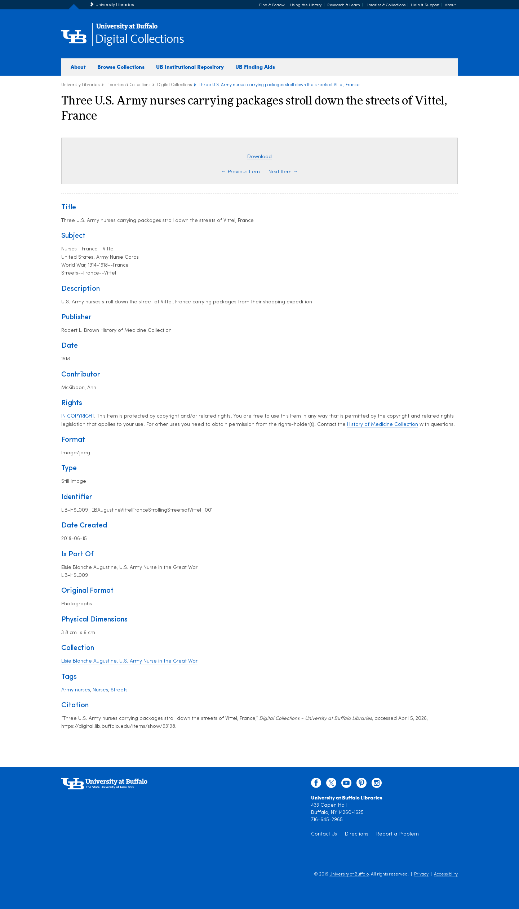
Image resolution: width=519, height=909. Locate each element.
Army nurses (75, 690)
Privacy (421, 874)
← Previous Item (240, 172)
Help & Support (425, 5)
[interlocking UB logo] (127, 29)
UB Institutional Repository (190, 67)
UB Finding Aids (255, 67)
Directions (356, 834)
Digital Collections (139, 39)
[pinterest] (361, 785)
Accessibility (446, 874)
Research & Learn (343, 5)
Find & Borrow (272, 5)
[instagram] (377, 785)
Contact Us (324, 834)
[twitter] (331, 785)
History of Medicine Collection (382, 424)
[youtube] (346, 785)
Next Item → (283, 172)
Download (259, 157)
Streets (119, 690)
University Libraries (115, 5)
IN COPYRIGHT (77, 416)
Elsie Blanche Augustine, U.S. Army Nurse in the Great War (129, 661)
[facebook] (316, 785)
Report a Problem (397, 834)
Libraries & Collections (385, 5)
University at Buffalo (349, 874)
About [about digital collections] (78, 67)
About (450, 5)
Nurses (100, 690)
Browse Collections (121, 67)
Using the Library (306, 5)
